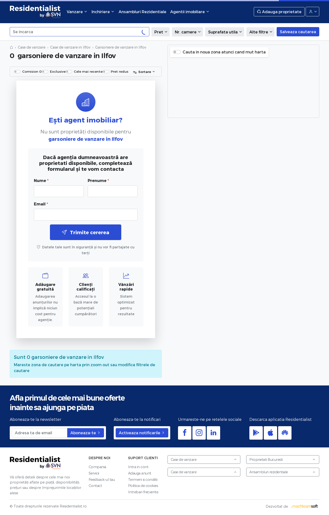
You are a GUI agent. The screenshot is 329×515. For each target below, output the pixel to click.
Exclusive (58, 71)
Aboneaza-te (85, 432)
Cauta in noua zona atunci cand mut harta (224, 52)
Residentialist (35, 463)
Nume (41, 180)
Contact (95, 486)
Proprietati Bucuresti (282, 459)
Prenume (98, 180)
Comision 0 (32, 71)
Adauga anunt (139, 473)
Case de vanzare (31, 47)
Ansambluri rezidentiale (282, 472)
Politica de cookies (143, 486)
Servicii (94, 473)
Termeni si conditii (143, 479)
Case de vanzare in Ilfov (70, 47)
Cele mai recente (88, 71)
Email (41, 204)
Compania (97, 467)
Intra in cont (138, 467)
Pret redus (119, 71)
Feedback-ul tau (102, 479)
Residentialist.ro (35, 11)
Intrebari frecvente (143, 492)
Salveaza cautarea (298, 31)
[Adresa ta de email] (39, 432)
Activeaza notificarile (142, 432)
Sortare (142, 72)
